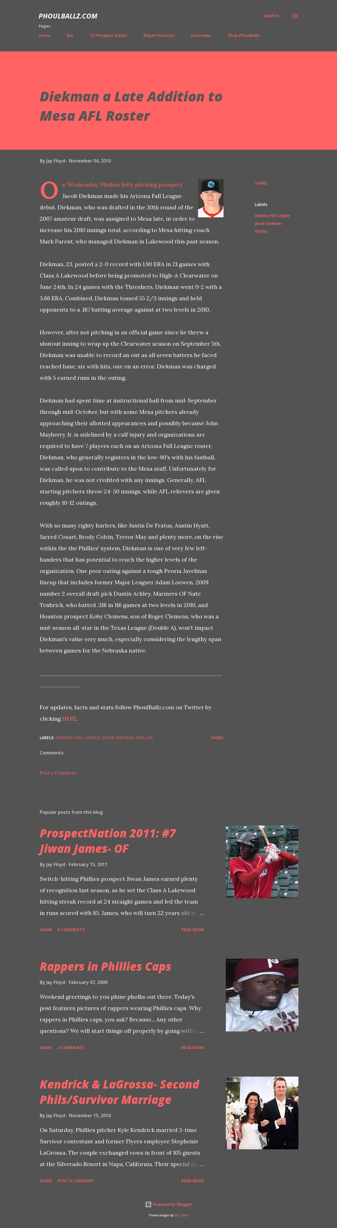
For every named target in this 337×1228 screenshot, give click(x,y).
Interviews (201, 35)
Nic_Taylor (181, 1215)
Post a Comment (58, 772)
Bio (70, 35)
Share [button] (261, 183)
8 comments (71, 929)
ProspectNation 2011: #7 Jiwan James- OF (108, 840)
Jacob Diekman (268, 223)
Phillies (261, 231)
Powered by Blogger (168, 1204)
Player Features (159, 35)
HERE (69, 718)
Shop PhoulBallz (244, 35)
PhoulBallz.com (68, 15)
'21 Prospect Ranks (108, 35)
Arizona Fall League (272, 215)
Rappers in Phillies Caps (105, 966)
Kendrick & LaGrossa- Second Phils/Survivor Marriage (119, 1091)
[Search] (271, 15)
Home (44, 35)
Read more (192, 929)
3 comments (71, 1047)
